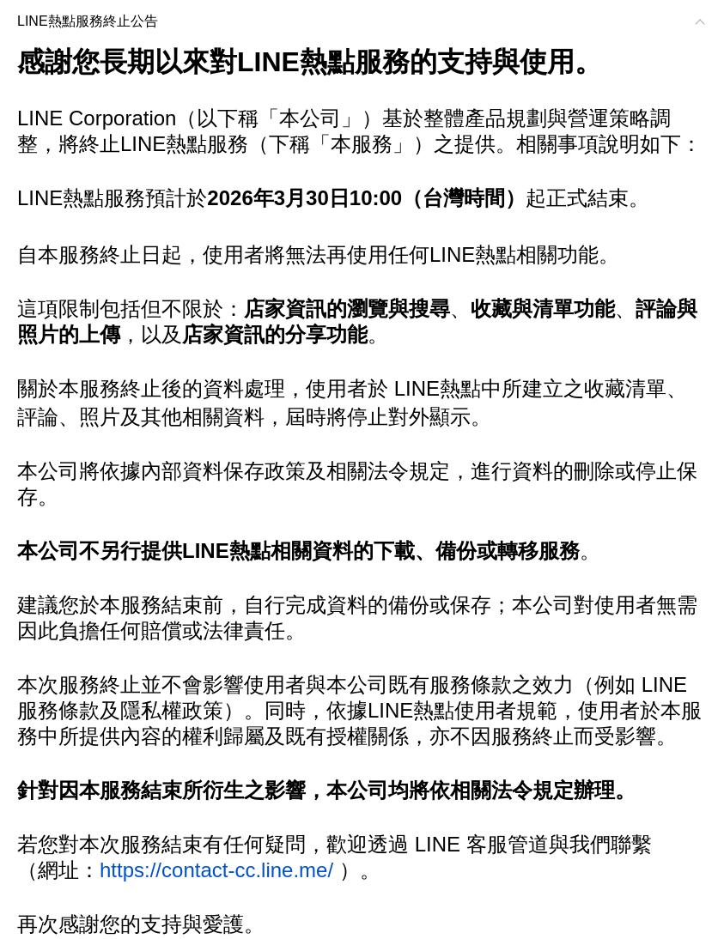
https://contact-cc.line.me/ (216, 869)
